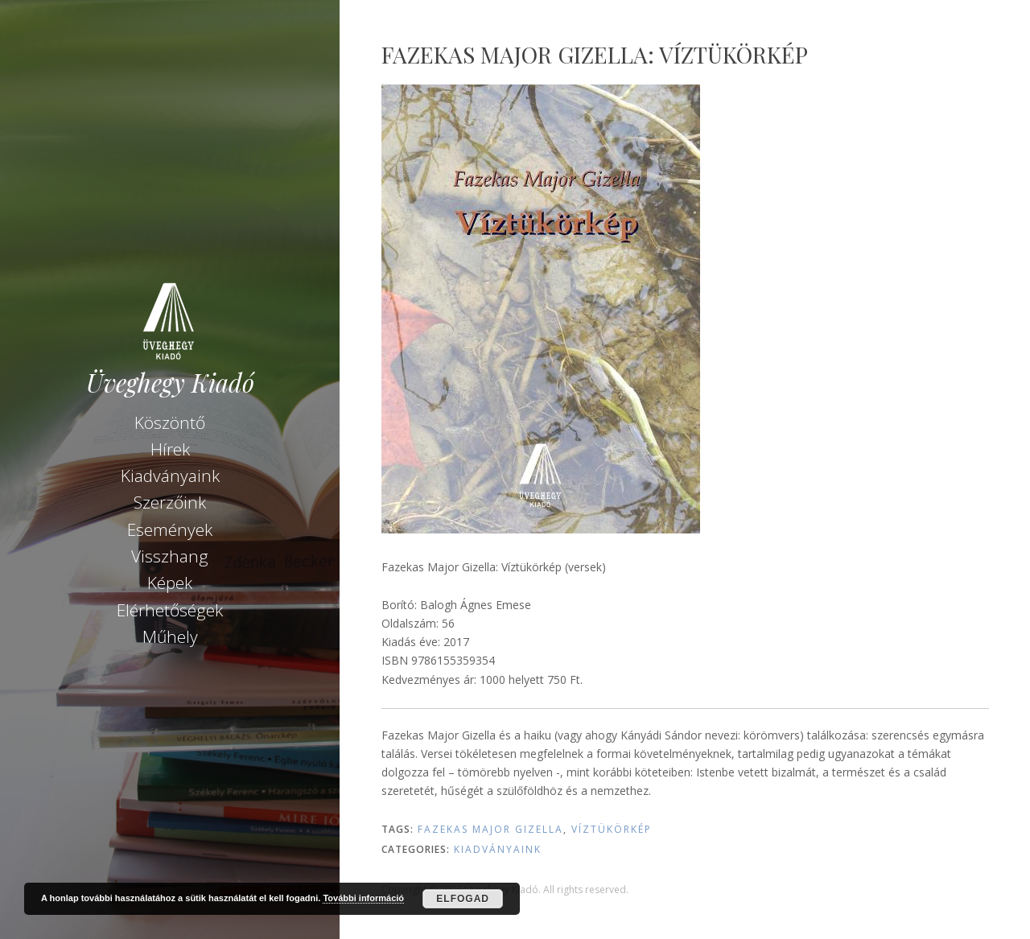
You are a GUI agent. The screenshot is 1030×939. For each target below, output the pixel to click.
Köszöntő (169, 422)
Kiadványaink (170, 475)
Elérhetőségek (170, 610)
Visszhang (169, 556)
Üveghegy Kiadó (170, 382)
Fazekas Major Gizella (490, 829)
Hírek (170, 449)
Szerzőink (170, 502)
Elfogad (462, 898)
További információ (363, 898)
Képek (169, 582)
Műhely (170, 636)
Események (169, 529)
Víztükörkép (611, 829)
